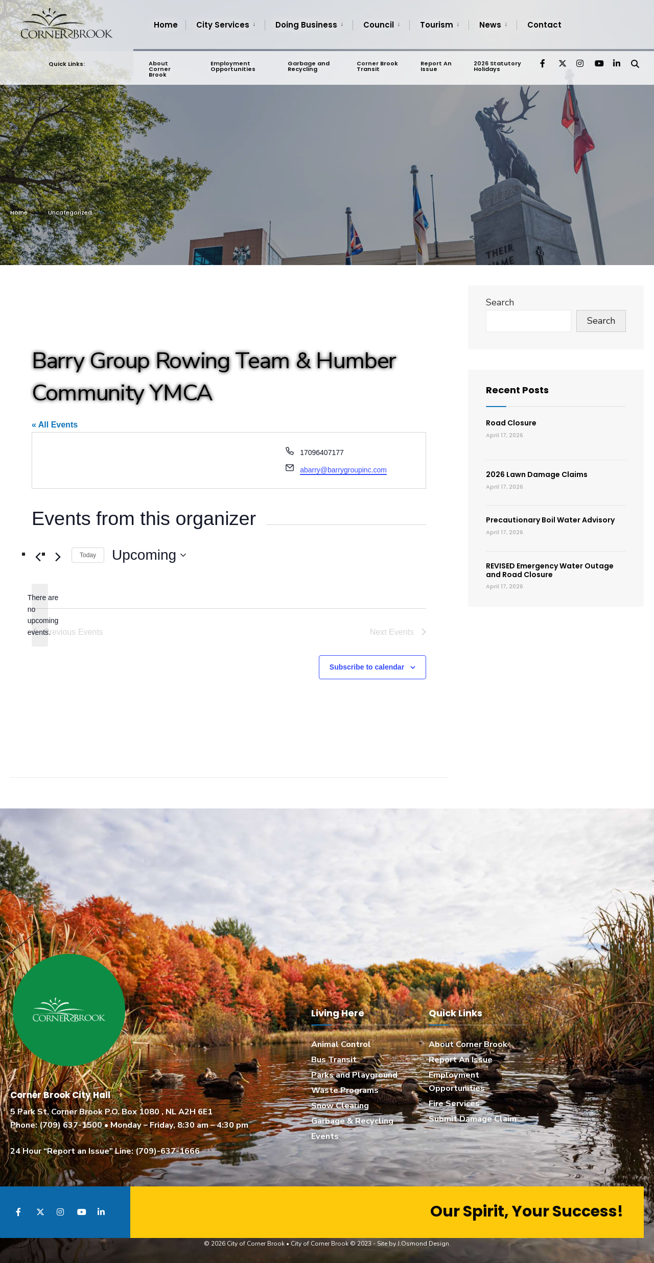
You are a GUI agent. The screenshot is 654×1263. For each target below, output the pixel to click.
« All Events (55, 424)
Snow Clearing (340, 1105)
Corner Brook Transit (377, 64)
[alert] (40, 615)
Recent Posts (517, 390)
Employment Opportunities (232, 64)
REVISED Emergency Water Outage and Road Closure (550, 570)
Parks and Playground (354, 1075)
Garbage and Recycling (309, 64)
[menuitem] (225, 25)
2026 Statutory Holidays (497, 64)
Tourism (436, 24)
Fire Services (454, 1103)
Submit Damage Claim (473, 1119)
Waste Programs (345, 1090)
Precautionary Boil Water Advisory (550, 520)
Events (325, 1136)
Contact (544, 24)
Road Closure (511, 423)
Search (500, 302)
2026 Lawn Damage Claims (537, 474)
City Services (222, 24)
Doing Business (306, 24)
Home (166, 24)
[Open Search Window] (634, 61)
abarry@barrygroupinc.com (343, 470)
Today (88, 555)
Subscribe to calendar (367, 667)
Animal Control (341, 1044)
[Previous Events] (38, 557)
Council (378, 24)
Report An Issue (435, 64)
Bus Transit (334, 1059)
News (490, 24)
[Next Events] (58, 557)
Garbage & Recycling (352, 1121)
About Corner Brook (160, 67)
